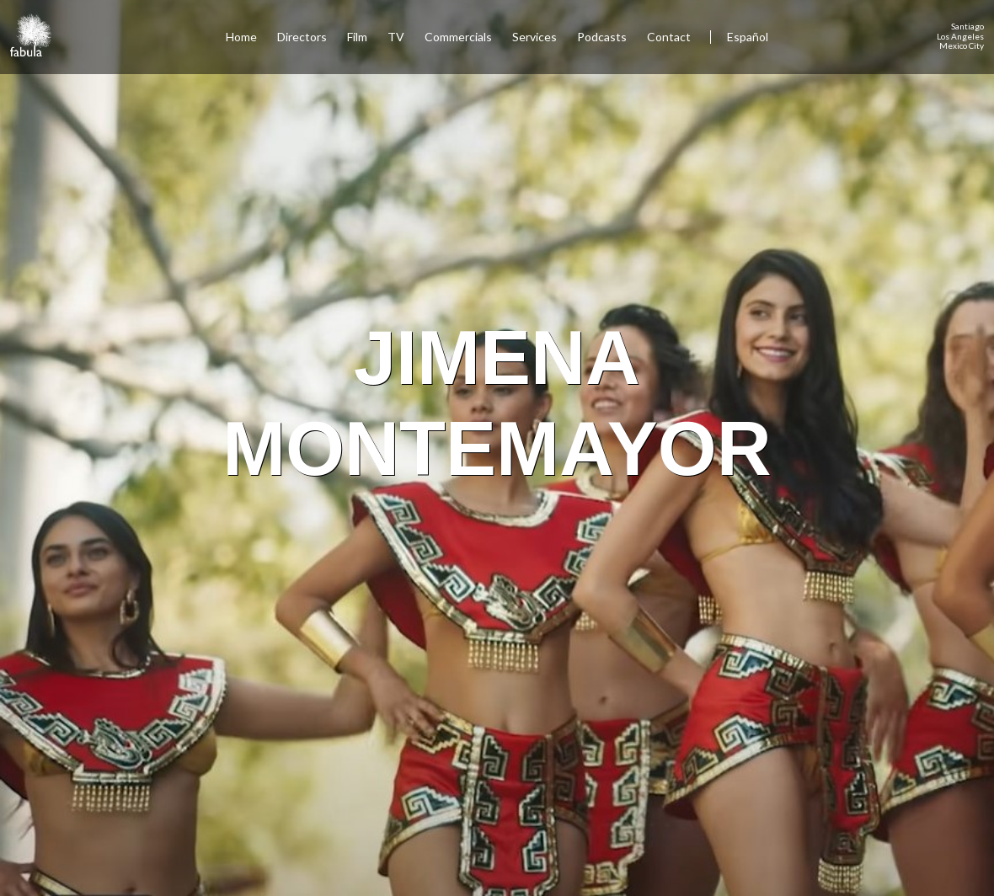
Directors (302, 36)
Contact (670, 36)
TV (395, 36)
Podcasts (602, 36)
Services (534, 36)
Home (241, 36)
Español (747, 36)
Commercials (458, 36)
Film (357, 36)
